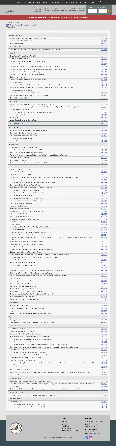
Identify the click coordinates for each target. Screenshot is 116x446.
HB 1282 (104, 342)
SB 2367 (104, 147)
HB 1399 (104, 141)
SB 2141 (104, 124)
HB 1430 (104, 370)
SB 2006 (104, 384)
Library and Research (81, 9)
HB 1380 (104, 273)
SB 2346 (104, 294)
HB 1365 (104, 271)
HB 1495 (104, 265)
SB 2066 (104, 214)
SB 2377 (104, 395)
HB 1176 (104, 59)
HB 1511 (104, 50)
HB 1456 (104, 329)
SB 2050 (104, 230)
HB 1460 (104, 88)
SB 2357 (104, 90)
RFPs (47, 2)
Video (85, 2)
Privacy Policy (66, 425)
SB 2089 (104, 160)
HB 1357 (104, 404)
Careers (18, 2)
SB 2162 (104, 138)
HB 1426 (104, 120)
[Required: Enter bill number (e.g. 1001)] (102, 11)
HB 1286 (104, 153)
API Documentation (67, 428)
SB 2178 (104, 297)
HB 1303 (104, 41)
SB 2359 (104, 219)
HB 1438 (104, 183)
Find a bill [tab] (90, 7)
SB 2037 (104, 169)
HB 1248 (104, 314)
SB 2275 (104, 158)
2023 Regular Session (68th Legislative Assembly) (21, 25)
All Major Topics (12, 22)
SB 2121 (104, 211)
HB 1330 (104, 242)
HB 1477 (104, 268)
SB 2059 (104, 131)
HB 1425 (104, 93)
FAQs (52, 2)
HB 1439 (104, 196)
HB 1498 (104, 337)
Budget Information (72, 9)
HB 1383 (104, 75)
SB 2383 (104, 172)
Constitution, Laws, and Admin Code (38, 9)
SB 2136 (104, 209)
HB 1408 (104, 255)
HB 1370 (104, 350)
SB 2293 (104, 77)
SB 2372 (104, 299)
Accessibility (65, 421)
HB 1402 (104, 334)
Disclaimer (65, 423)
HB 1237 (104, 198)
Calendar (79, 2)
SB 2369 (104, 177)
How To (71, 2)
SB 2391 (104, 96)
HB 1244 (104, 69)
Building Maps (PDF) (61, 2)
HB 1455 (104, 345)
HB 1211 (104, 206)
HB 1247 (104, 193)
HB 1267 (104, 118)
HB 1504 (104, 38)
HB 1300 (104, 227)
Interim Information (64, 9)
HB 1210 (104, 355)
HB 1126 (104, 247)
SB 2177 (104, 252)
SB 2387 (104, 238)
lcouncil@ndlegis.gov (95, 433)
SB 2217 (104, 112)
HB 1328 (104, 276)
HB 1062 (104, 133)
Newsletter (41, 2)
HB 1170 (104, 185)
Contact (91, 2)
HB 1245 (104, 204)
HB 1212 (104, 180)
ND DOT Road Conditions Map (71, 430)
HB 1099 (104, 323)
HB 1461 (104, 232)
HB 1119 (104, 175)
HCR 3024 (104, 107)
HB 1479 (104, 358)
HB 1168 (104, 72)
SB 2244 (104, 188)
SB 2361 (104, 257)
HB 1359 (104, 331)
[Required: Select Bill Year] (92, 11)
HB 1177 (104, 339)
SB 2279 (104, 190)
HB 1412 (104, 407)
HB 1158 (104, 82)
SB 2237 (104, 64)
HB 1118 (104, 56)
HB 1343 (104, 98)
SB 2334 (104, 360)
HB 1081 (104, 306)
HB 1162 (104, 201)
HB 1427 (104, 150)
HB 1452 (104, 110)
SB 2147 (104, 80)
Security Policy (66, 426)
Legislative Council (29, 2)
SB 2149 (104, 104)
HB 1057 (104, 136)
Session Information (55, 9)
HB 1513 (104, 363)
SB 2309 (104, 217)
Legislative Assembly (47, 9)
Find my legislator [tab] (100, 7)
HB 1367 (104, 115)
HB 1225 (104, 250)
